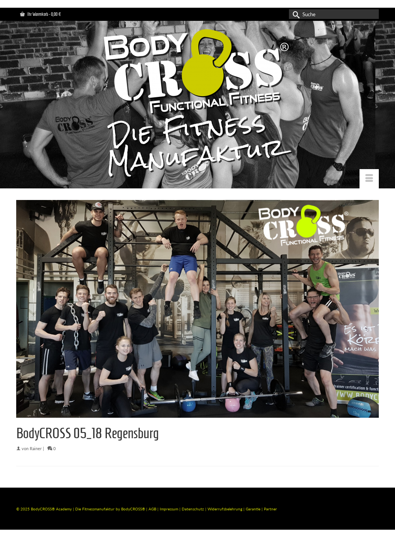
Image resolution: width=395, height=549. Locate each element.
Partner (270, 509)
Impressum (169, 509)
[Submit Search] (294, 14)
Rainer (36, 448)
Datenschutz (193, 509)
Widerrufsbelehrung (225, 509)
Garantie (254, 509)
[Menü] (369, 178)
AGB (152, 509)
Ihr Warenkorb (40, 14)
